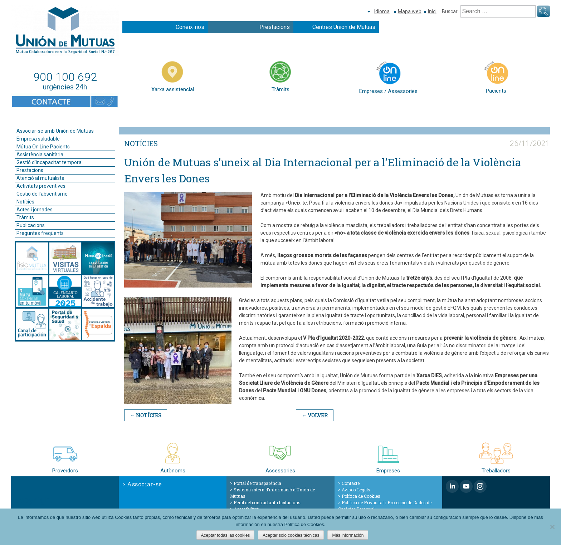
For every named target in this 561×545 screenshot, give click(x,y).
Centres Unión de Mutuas (343, 27)
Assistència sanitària (39, 154)
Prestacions (274, 27)
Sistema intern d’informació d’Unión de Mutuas (272, 493)
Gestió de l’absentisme (42, 194)
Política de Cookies (361, 496)
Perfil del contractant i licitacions (267, 502)
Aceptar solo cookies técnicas (291, 535)
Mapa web (409, 11)
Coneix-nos (190, 27)
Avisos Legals (356, 489)
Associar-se (144, 484)
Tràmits (25, 217)
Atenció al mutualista (40, 178)
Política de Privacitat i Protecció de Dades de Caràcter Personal (384, 506)
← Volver (315, 415)
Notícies (25, 202)
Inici (432, 11)
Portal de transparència (257, 483)
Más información (348, 535)
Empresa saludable (38, 139)
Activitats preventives (40, 186)
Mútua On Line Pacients (43, 146)
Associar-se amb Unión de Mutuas (55, 131)
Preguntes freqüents (40, 233)
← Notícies (145, 415)
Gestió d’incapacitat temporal (49, 162)
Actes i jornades (34, 209)
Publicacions (30, 225)
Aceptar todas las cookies (225, 535)
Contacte (351, 483)
